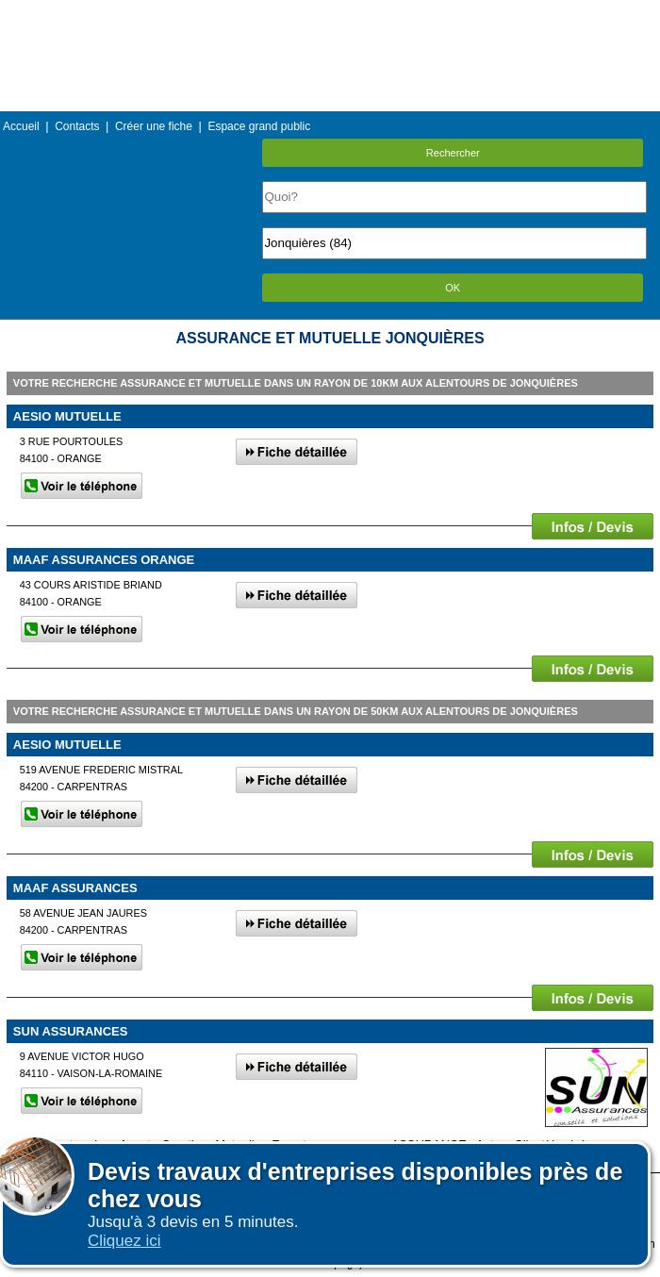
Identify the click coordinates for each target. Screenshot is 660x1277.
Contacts (77, 126)
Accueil (21, 126)
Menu (330, 14)
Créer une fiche (153, 126)
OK (452, 287)
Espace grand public (258, 126)
